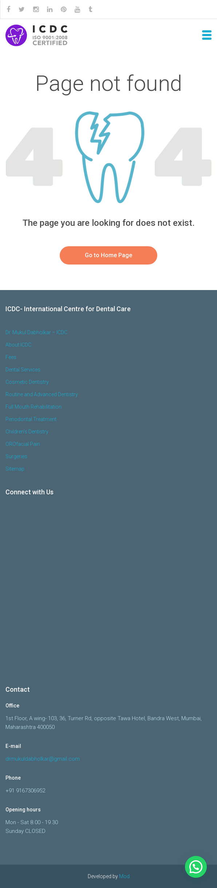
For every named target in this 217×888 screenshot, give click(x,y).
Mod (124, 876)
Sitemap (14, 469)
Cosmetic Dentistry (27, 382)
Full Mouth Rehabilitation (33, 407)
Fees (10, 357)
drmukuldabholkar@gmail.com (42, 759)
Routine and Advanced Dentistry (41, 394)
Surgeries (16, 456)
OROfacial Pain (22, 444)
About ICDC (18, 345)
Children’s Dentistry (26, 432)
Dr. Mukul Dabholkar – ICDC (36, 332)
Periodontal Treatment (30, 419)
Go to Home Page (108, 255)
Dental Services (22, 369)
